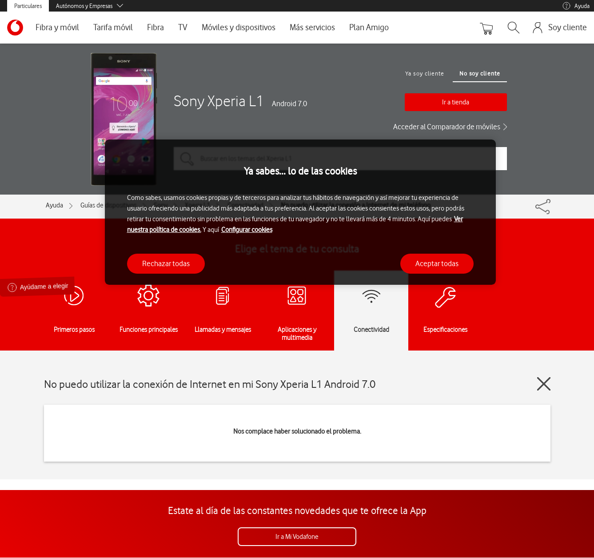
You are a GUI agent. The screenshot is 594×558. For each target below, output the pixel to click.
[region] (300, 212)
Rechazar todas (166, 263)
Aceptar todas (436, 263)
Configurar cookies (246, 230)
